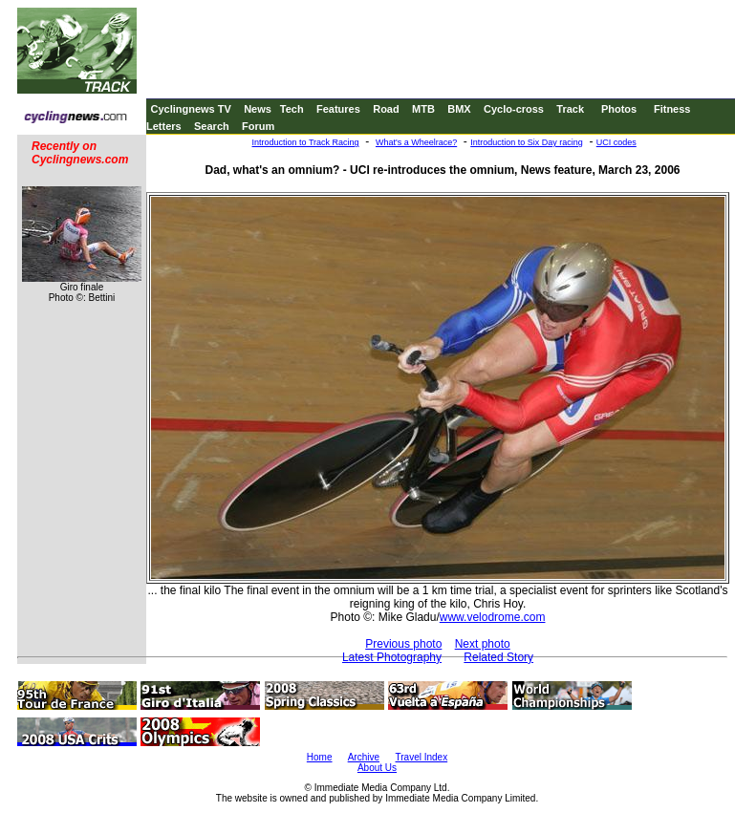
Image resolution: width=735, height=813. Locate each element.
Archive (363, 757)
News (257, 109)
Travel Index (422, 757)
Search (211, 126)
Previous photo (403, 644)
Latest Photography (392, 657)
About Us (377, 767)
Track (570, 109)
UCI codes (616, 142)
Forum (258, 126)
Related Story (498, 657)
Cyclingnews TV (190, 109)
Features (338, 109)
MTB (423, 109)
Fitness (672, 109)
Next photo (482, 644)
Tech (292, 109)
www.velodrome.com (493, 617)
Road (386, 109)
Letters (164, 126)
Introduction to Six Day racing (526, 142)
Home (320, 757)
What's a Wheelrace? (416, 142)
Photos (619, 109)
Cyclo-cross (514, 109)
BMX (458, 109)
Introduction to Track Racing (305, 142)
